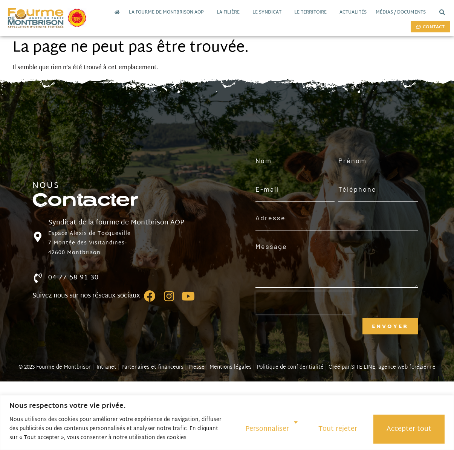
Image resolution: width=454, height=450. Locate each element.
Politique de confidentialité (290, 367)
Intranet (106, 367)
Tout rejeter (337, 429)
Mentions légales (230, 367)
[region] (227, 422)
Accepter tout (409, 429)
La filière (230, 12)
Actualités (353, 12)
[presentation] (303, 302)
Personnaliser (267, 429)
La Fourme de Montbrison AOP (168, 12)
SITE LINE (363, 367)
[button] (442, 12)
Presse (196, 367)
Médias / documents (403, 12)
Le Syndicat (268, 12)
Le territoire (312, 12)
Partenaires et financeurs (152, 367)
